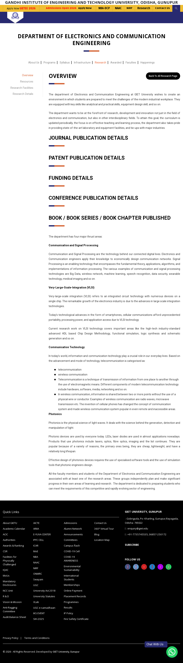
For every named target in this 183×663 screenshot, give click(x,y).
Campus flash (72, 545)
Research (143, 8)
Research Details (23, 92)
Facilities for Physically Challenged (10, 560)
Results (68, 607)
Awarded (115, 62)
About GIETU (10, 523)
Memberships (72, 584)
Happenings (147, 62)
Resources (27, 81)
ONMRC (37, 573)
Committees (71, 540)
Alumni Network (73, 528)
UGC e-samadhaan (44, 607)
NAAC (117, 8)
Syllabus (65, 62)
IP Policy (68, 612)
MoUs (6, 575)
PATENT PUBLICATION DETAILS (88, 158)
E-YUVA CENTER (42, 534)
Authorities (9, 540)
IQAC (5, 569)
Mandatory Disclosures (9, 582)
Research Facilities (22, 87)
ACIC (5, 534)
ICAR (35, 545)
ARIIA (36, 528)
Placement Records (75, 596)
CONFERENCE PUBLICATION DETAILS (94, 198)
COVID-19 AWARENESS (71, 558)
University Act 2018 (44, 590)
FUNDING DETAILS (71, 178)
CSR (5, 551)
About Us (33, 62)
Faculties (131, 62)
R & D (6, 596)
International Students (71, 577)
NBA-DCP (103, 8)
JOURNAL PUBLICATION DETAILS (90, 138)
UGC (35, 584)
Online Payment (73, 590)
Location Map (102, 540)
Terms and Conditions (37, 637)
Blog (96, 534)
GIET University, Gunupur (66, 651)
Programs (49, 62)
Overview (27, 75)
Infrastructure (82, 62)
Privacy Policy (10, 637)
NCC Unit (8, 590)
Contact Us (162, 8)
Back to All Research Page (163, 76)
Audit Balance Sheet (14, 616)
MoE (35, 551)
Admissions (70, 523)
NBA (35, 556)
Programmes (71, 601)
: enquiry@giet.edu (136, 528)
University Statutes (44, 596)
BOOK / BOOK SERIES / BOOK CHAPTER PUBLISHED (111, 218)
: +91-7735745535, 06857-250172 (143, 534)
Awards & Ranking (13, 545)
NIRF (129, 8)
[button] (172, 652)
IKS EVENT (39, 613)
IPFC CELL (38, 540)
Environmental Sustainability (72, 568)
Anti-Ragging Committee (10, 609)
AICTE (36, 523)
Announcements (73, 534)
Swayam (38, 579)
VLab (36, 601)
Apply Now (21, 8)
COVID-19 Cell (71, 551)
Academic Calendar (14, 528)
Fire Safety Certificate (76, 618)
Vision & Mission (12, 601)
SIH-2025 (38, 618)
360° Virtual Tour (103, 528)
